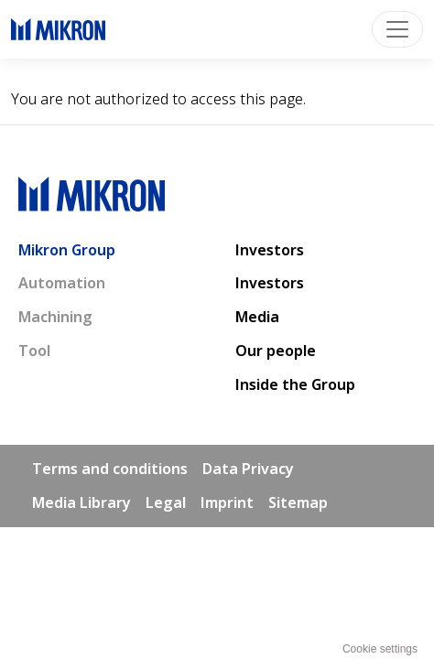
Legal (166, 502)
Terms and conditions (110, 469)
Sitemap (298, 502)
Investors (269, 250)
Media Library (81, 502)
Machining (55, 317)
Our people (275, 350)
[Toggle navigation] (397, 29)
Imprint (227, 502)
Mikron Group (66, 250)
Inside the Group (295, 384)
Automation (61, 283)
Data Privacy (248, 469)
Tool (34, 350)
